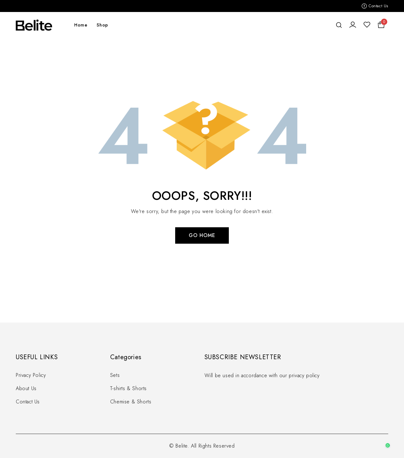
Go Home (202, 235)
